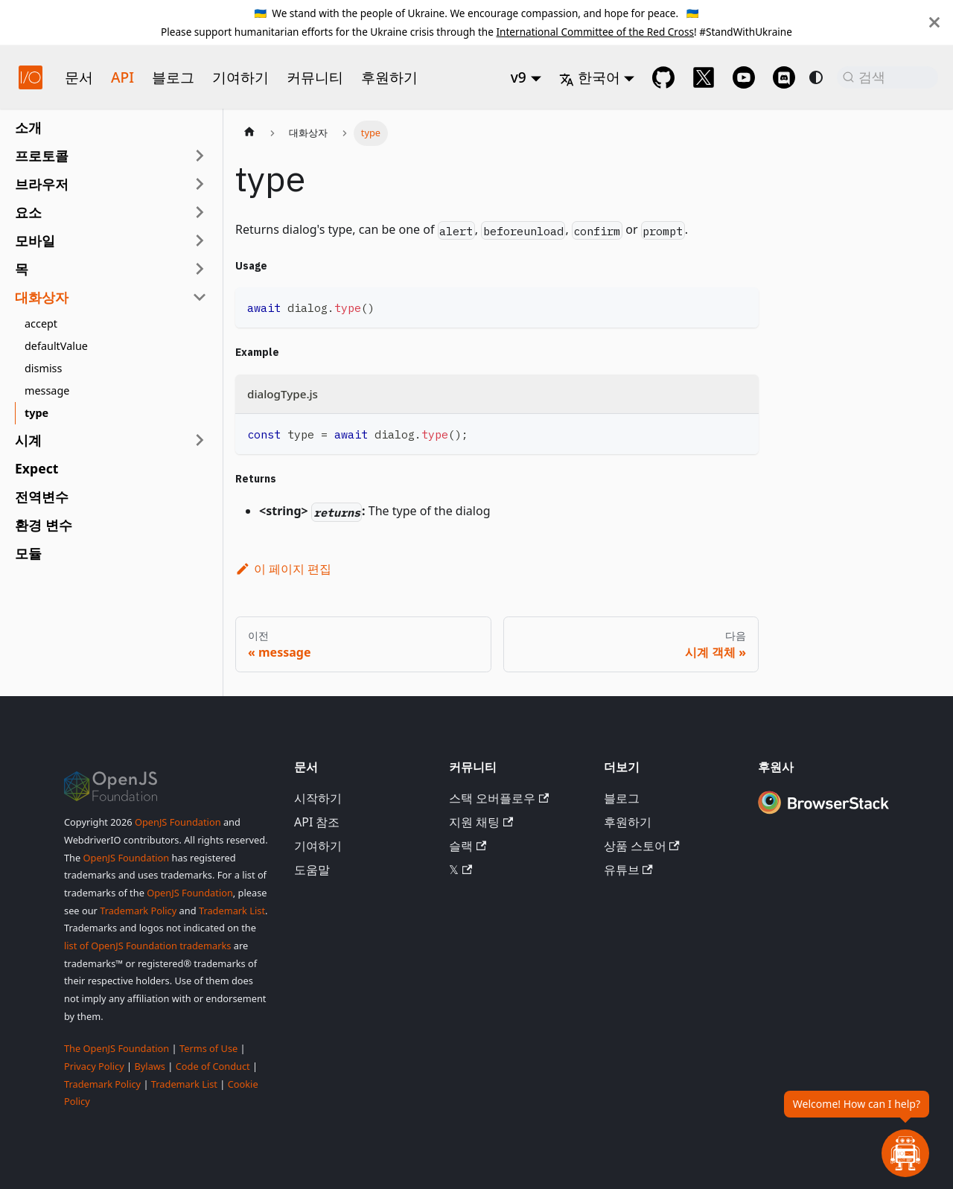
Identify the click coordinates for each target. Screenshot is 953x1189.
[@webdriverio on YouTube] (744, 77)
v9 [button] (518, 77)
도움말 (312, 869)
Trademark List (232, 910)
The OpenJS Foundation (116, 1048)
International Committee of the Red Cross (595, 32)
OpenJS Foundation (178, 822)
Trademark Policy (138, 910)
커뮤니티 (315, 77)
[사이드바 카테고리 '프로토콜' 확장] (199, 155)
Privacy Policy (94, 1066)
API (122, 77)
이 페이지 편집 (283, 569)
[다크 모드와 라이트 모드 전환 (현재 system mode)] (816, 77)
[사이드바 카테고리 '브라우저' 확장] (199, 184)
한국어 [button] (589, 77)
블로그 (173, 77)
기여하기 (240, 77)
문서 (79, 77)
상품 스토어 (642, 846)
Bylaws (149, 1066)
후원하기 (389, 77)
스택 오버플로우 (499, 798)
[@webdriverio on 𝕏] (703, 77)
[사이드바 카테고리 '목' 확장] (199, 268)
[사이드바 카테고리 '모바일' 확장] (199, 240)
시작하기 (318, 798)
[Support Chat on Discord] (784, 77)
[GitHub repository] (663, 77)
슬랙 (467, 846)
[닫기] (934, 22)
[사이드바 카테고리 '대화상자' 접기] (199, 297)
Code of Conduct (213, 1066)
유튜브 (628, 869)
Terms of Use (208, 1048)
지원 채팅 (481, 822)
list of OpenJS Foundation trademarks (147, 945)
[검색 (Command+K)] (887, 77)
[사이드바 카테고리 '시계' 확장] (199, 440)
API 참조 (317, 822)
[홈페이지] (249, 133)
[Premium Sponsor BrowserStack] (823, 814)
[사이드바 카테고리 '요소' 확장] (199, 212)
